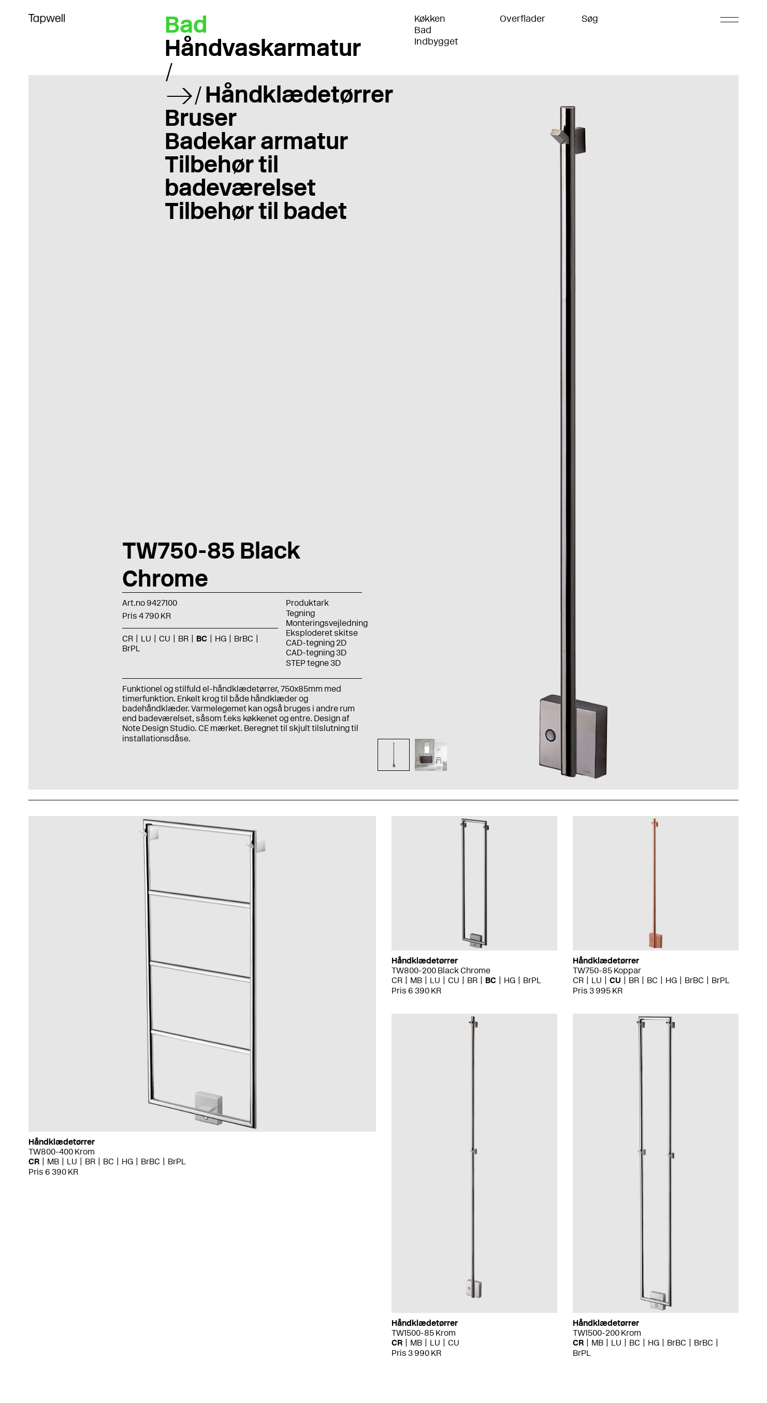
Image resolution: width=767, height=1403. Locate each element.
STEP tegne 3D (313, 663)
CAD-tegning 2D (316, 643)
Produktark (307, 603)
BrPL (131, 648)
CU (164, 639)
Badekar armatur (256, 141)
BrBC (243, 639)
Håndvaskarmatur (263, 48)
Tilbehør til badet (256, 211)
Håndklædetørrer (299, 94)
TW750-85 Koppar (607, 970)
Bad (422, 30)
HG (220, 639)
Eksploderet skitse (322, 633)
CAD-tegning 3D (316, 652)
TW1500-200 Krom (607, 1333)
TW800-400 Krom (61, 1152)
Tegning (300, 613)
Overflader (522, 18)
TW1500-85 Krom (424, 1333)
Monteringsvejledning (327, 623)
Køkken (429, 18)
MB (53, 1161)
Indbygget (436, 41)
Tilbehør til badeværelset (240, 175)
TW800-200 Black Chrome (441, 970)
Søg (590, 18)
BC (201, 639)
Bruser (201, 117)
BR (183, 639)
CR (127, 639)
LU (146, 639)
